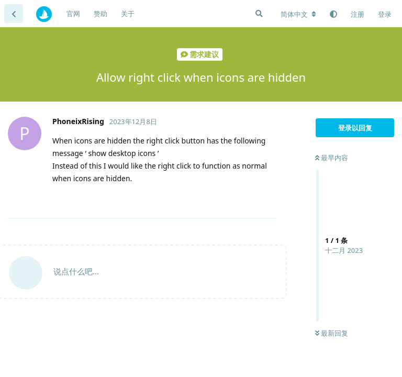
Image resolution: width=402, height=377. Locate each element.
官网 (73, 13)
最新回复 (331, 333)
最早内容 (331, 157)
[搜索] (259, 13)
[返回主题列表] (13, 13)
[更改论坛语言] (298, 14)
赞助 (100, 13)
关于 (128, 13)
